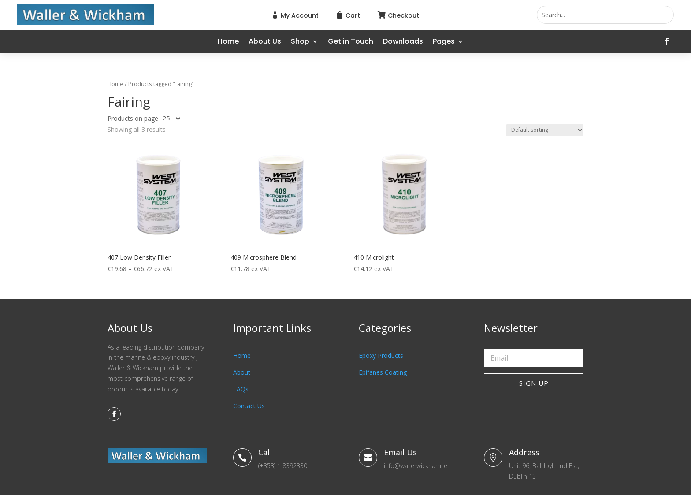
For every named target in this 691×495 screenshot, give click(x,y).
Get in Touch (350, 42)
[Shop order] (544, 130)
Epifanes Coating (383, 372)
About (241, 372)
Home (228, 42)
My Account (300, 15)
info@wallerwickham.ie (415, 466)
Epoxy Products (381, 355)
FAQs (241, 389)
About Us (265, 42)
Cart (353, 15)
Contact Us (249, 406)
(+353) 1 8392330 (282, 466)
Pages (444, 42)
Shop (300, 42)
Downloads (403, 42)
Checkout (403, 15)
